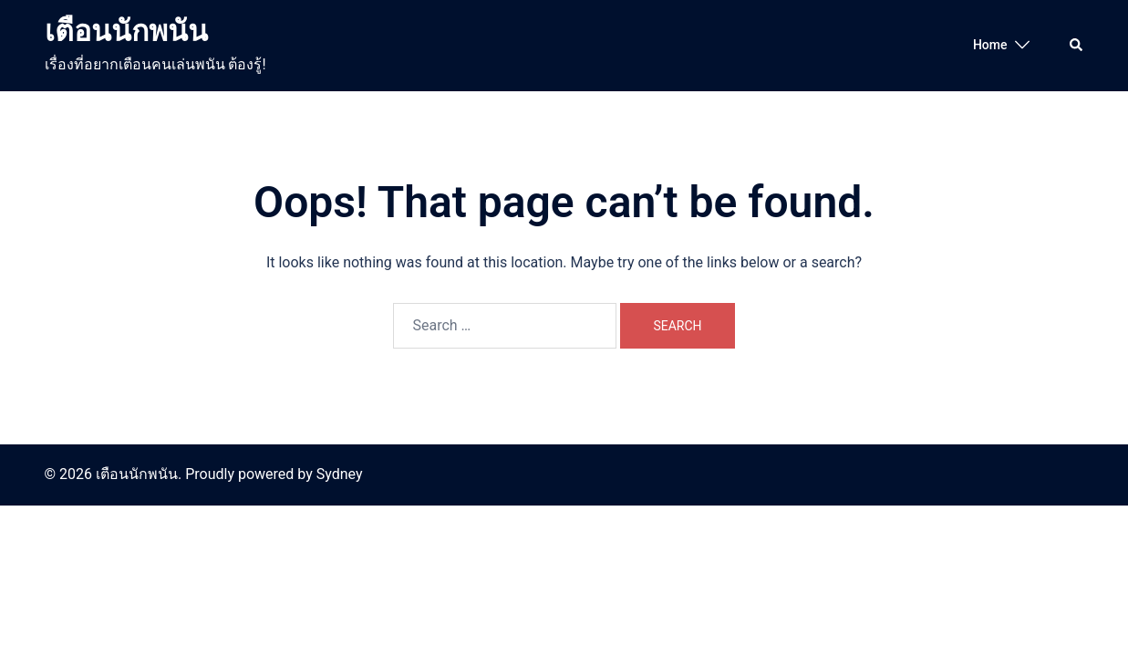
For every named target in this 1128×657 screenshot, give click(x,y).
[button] (1077, 45)
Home (990, 44)
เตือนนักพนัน (126, 31)
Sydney (339, 474)
